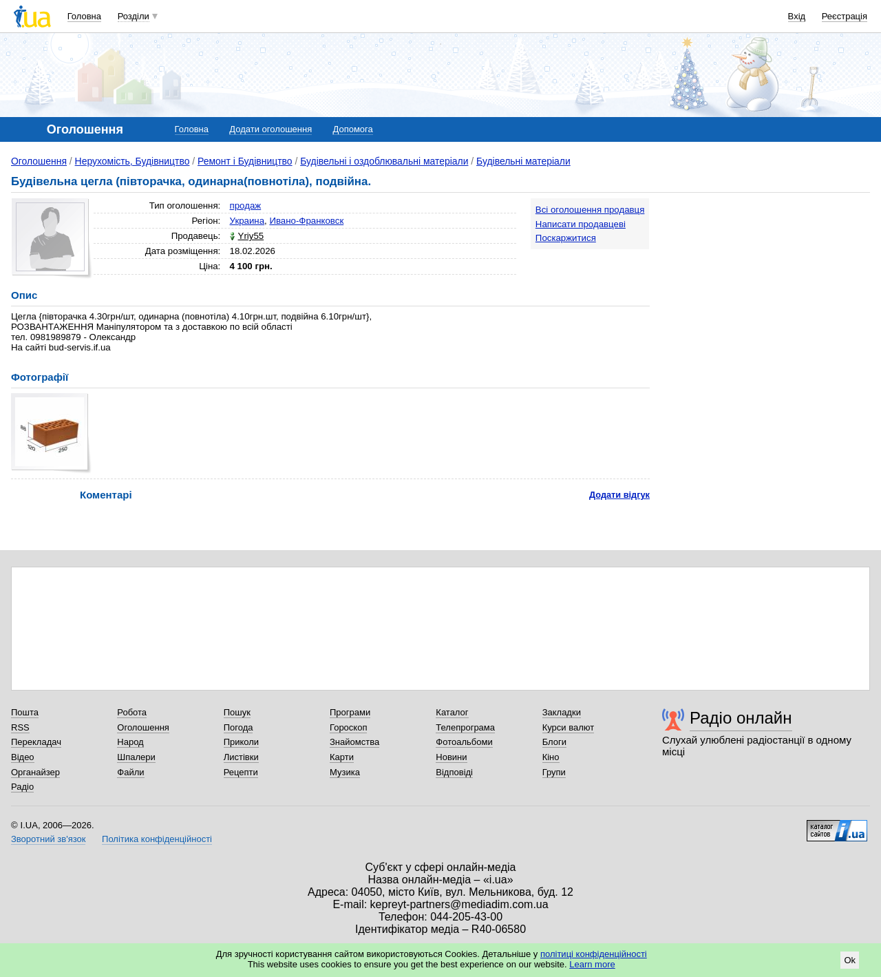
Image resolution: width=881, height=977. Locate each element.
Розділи (133, 16)
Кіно (551, 757)
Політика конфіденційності (157, 839)
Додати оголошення (270, 129)
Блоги (554, 742)
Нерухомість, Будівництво (132, 161)
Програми (350, 712)
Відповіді (454, 772)
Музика (345, 772)
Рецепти (241, 772)
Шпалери (136, 757)
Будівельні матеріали (523, 161)
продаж (246, 205)
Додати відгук (619, 495)
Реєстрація (844, 16)
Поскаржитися (565, 238)
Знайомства (354, 742)
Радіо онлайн (741, 717)
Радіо (22, 786)
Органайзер (35, 772)
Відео (22, 757)
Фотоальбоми (464, 742)
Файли (130, 772)
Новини (451, 757)
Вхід (797, 16)
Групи (554, 772)
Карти (342, 757)
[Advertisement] (767, 284)
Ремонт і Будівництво (245, 161)
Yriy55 (251, 236)
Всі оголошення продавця (590, 209)
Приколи (241, 742)
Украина (247, 221)
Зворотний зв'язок (48, 839)
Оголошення (39, 161)
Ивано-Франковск (306, 221)
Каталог (452, 712)
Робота (132, 712)
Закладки (561, 712)
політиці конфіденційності (593, 954)
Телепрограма (465, 727)
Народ (130, 742)
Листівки (241, 757)
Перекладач (36, 742)
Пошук (237, 712)
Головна (84, 16)
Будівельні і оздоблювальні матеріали (384, 161)
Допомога (352, 129)
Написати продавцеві (580, 224)
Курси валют (568, 727)
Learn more (592, 964)
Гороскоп (348, 727)
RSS (20, 727)
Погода (238, 727)
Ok (850, 960)
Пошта (25, 712)
